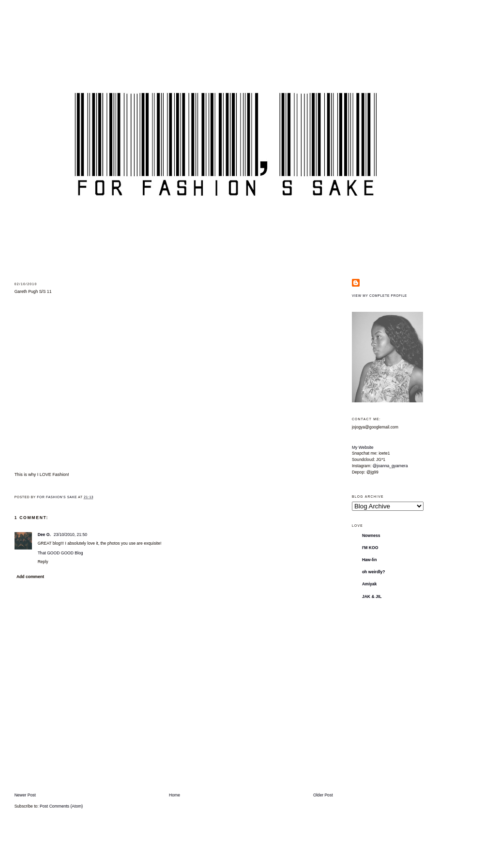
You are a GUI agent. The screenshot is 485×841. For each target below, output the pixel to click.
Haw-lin (369, 559)
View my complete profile (379, 295)
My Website (363, 447)
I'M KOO (370, 547)
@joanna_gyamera (390, 465)
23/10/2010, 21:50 (70, 534)
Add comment (30, 576)
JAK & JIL (372, 596)
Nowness (371, 535)
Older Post (323, 795)
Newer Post (25, 795)
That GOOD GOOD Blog (60, 552)
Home (174, 795)
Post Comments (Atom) (61, 806)
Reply (43, 561)
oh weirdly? (373, 571)
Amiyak (369, 583)
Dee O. (44, 534)
